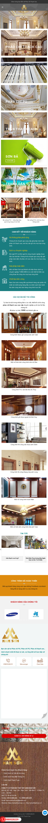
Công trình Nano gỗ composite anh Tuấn (24, 335)
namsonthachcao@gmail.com (16, 804)
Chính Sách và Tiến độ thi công (14, 777)
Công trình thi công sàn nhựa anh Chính (24, 445)
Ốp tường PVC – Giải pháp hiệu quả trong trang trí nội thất (12, 221)
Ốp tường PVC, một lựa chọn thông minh (36, 221)
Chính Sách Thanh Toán (11, 784)
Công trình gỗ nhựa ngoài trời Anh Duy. (24, 417)
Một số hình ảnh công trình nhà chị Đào (24, 362)
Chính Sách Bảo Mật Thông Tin (14, 781)
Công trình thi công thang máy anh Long (24, 472)
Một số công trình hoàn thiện (24, 499)
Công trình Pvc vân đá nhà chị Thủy (24, 390)
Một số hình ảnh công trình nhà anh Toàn (24, 527)
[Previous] (2, 210)
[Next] (46, 210)
